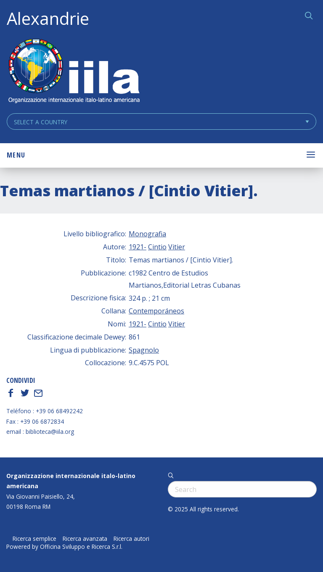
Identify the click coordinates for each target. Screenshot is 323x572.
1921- (137, 246)
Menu (16, 155)
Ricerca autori (131, 539)
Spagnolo (144, 350)
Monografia (147, 233)
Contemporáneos (156, 310)
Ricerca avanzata (85, 539)
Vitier (176, 246)
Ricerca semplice (34, 539)
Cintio (157, 246)
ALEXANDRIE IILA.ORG (73, 72)
